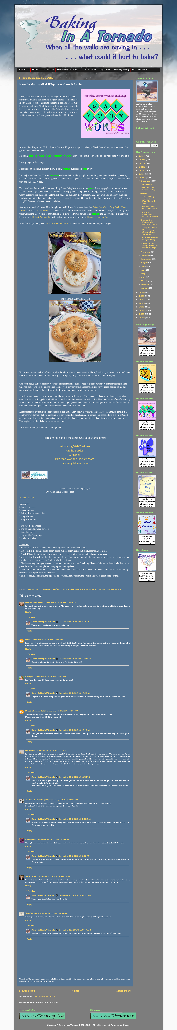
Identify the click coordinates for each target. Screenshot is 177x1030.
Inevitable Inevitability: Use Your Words (149, 214)
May (143, 274)
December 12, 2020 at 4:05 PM (54, 876)
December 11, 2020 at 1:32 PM (74, 693)
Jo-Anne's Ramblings (35, 800)
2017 (142, 300)
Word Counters (139, 70)
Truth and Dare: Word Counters (149, 208)
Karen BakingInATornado (43, 622)
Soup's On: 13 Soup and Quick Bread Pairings (149, 245)
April (143, 277)
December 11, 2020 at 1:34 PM (74, 730)
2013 (142, 314)
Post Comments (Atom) (44, 996)
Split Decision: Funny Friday (148, 188)
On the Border (74, 450)
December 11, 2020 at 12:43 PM (50, 676)
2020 (142, 178)
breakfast (55, 589)
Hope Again (146, 184)
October (145, 255)
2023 (142, 167)
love (86, 589)
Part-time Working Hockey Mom (74, 458)
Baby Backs (115, 207)
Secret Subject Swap (67, 70)
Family (71, 589)
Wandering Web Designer (75, 446)
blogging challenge (41, 589)
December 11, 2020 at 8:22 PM (74, 856)
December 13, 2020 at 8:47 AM (75, 930)
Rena (27, 639)
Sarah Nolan (31, 876)
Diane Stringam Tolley (35, 711)
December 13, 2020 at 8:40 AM (50, 913)
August (144, 263)
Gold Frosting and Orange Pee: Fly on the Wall (148, 200)
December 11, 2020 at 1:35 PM (74, 777)
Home (75, 990)
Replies (31, 617)
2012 (142, 318)
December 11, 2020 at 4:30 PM (75, 819)
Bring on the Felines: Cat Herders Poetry (149, 222)
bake (29, 589)
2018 (142, 296)
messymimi (30, 839)
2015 (142, 307)
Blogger (126, 1025)
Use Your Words (88, 70)
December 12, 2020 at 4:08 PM (75, 895)
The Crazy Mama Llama (74, 463)
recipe (102, 589)
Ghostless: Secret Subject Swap (149, 239)
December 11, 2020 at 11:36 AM (47, 639)
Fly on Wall (105, 70)
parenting (93, 589)
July (143, 266)
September (146, 259)
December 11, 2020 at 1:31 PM (51, 750)
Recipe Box (48, 70)
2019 (142, 292)
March (144, 281)
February (145, 284)
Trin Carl (29, 913)
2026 (142, 156)
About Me (24, 70)
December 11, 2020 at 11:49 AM (75, 659)
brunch (64, 589)
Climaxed (74, 454)
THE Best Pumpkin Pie (40, 217)
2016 (142, 303)
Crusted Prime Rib (44, 210)
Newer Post (27, 990)
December (146, 181)
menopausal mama (34, 602)
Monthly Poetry (121, 70)
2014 (142, 310)
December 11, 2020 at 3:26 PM (62, 800)
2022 (142, 170)
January (145, 288)
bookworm (30, 750)
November (146, 252)
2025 (142, 160)
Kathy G (29, 676)
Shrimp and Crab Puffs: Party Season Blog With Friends (149, 231)
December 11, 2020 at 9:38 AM (60, 602)
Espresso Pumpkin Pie (97, 217)
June (143, 270)
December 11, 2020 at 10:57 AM (75, 622)
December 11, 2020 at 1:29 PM (62, 711)
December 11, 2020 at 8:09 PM (53, 839)
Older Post (123, 990)
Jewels (144, 193)
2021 (142, 174)
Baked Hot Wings (100, 207)
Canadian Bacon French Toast (58, 223)
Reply (28, 612)
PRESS (35, 70)
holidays (79, 589)
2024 (142, 163)
